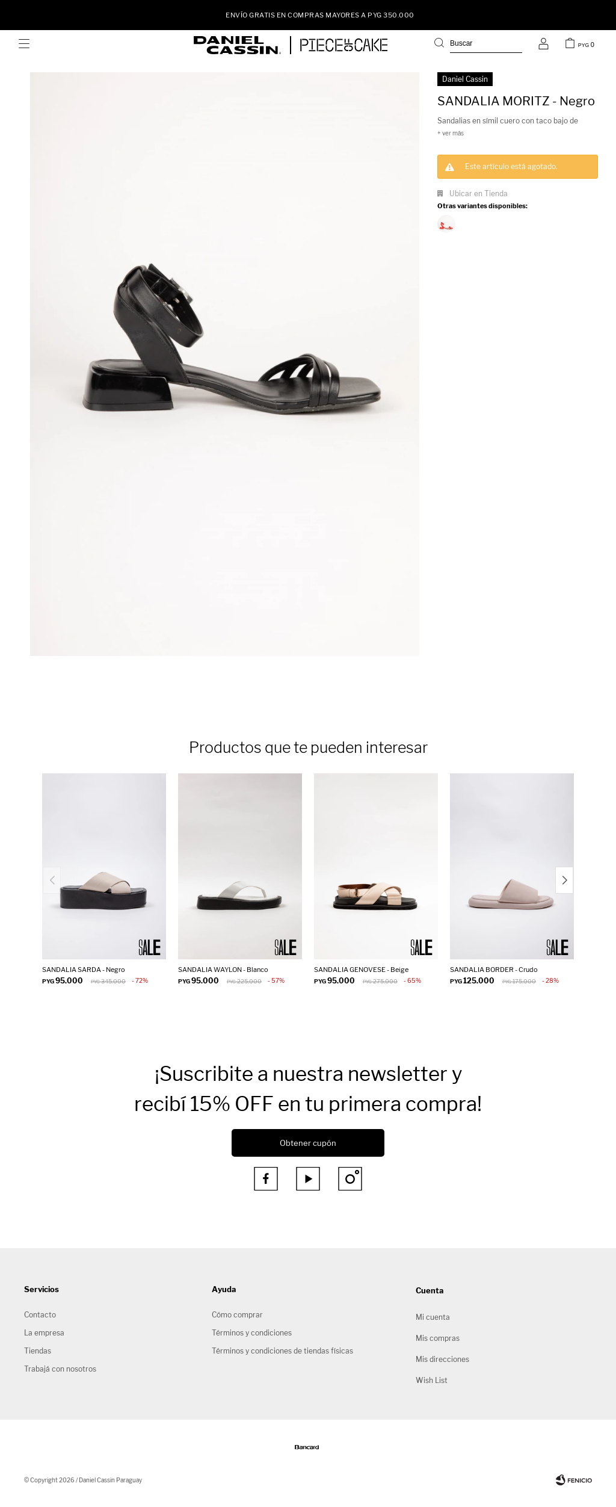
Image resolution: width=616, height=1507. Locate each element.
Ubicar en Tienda (478, 193)
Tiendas (37, 1350)
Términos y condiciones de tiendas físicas (282, 1350)
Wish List (432, 1380)
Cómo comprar (237, 1314)
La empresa (44, 1332)
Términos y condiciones (252, 1332)
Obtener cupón (308, 1143)
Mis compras (438, 1338)
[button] (564, 880)
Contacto (40, 1314)
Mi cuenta (433, 1317)
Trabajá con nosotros (60, 1368)
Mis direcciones (442, 1359)
